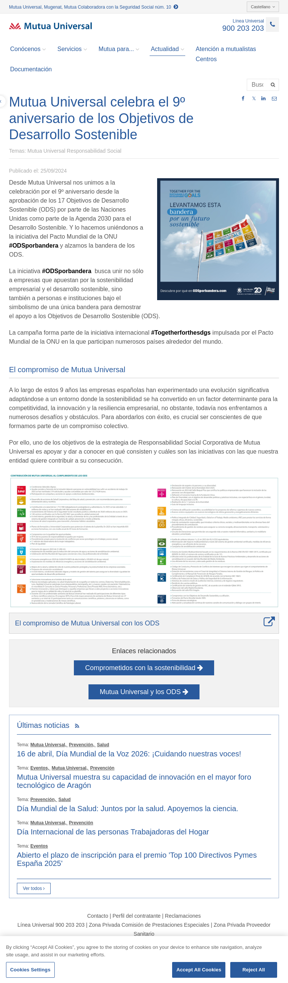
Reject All (253, 969)
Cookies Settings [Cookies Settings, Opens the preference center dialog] (30, 969)
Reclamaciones (183, 916)
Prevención (102, 768)
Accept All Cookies (198, 969)
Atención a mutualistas (226, 49)
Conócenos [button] (28, 49)
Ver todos (34, 888)
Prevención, (82, 744)
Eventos (39, 846)
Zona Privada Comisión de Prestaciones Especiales (149, 925)
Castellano (263, 7)
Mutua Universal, (49, 744)
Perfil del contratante (136, 916)
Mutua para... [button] (119, 49)
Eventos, (40, 768)
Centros (206, 59)
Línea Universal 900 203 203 (50, 925)
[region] (144, 959)
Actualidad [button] (167, 49)
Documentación (31, 69)
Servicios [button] (72, 49)
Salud (103, 744)
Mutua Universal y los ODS (144, 692)
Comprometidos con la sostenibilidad (144, 668)
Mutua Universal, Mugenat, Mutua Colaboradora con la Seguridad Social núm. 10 (93, 7)
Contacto (97, 916)
